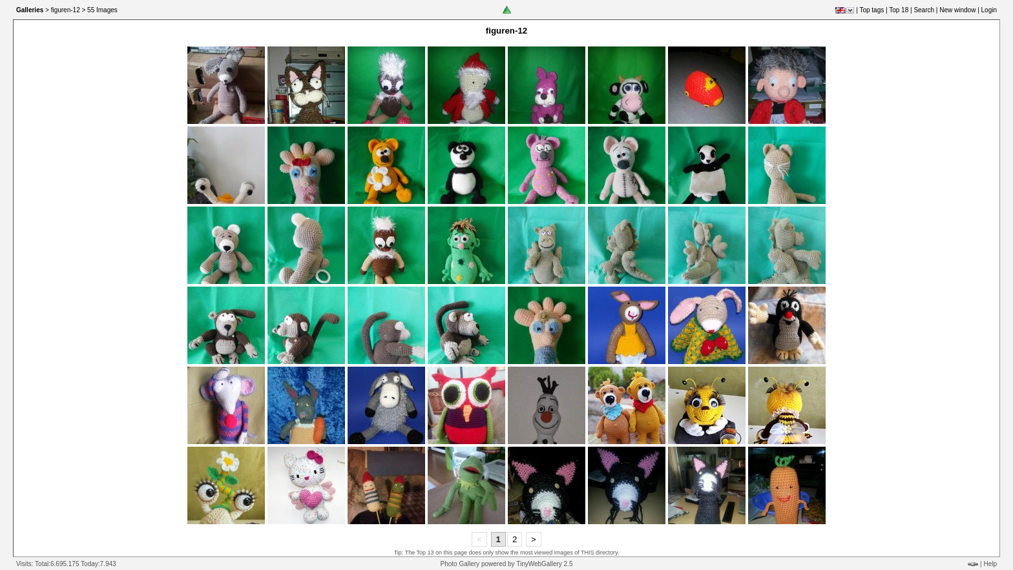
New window (957, 10)
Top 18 (898, 10)
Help (990, 563)
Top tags (871, 10)
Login (989, 10)
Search (924, 10)
